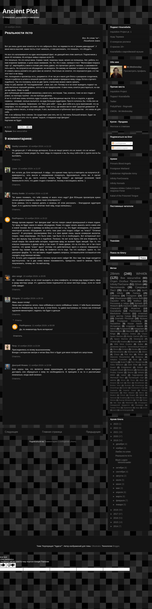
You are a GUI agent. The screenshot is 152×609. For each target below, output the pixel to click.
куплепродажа (125, 410)
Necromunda (117, 287)
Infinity (120, 293)
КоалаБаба (115, 311)
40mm (123, 380)
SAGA (141, 395)
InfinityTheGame (119, 284)
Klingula (16, 298)
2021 (116, 432)
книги (115, 410)
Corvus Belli (137, 298)
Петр (14, 346)
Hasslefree (115, 323)
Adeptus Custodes (118, 360)
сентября (121, 472)
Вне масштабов (20, 131)
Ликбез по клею (123, 451)
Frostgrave (131, 295)
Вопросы (139, 357)
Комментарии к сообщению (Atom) (60, 441)
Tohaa (145, 400)
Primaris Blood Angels (120, 163)
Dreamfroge (114, 388)
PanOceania (135, 311)
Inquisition (128, 306)
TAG (137, 400)
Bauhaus (134, 342)
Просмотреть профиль (135, 71)
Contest (125, 349)
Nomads (139, 303)
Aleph (142, 380)
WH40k (141, 273)
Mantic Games (133, 336)
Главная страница (52, 432)
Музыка (143, 318)
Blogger (116, 546)
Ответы (18, 320)
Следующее (11, 432)
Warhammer (133, 352)
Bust (135, 360)
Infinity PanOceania (119, 178)
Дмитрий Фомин (20, 365)
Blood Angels (129, 290)
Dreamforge (139, 385)
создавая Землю (134, 326)
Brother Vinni (115, 385)
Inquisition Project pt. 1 (121, 32)
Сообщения (119, 143)
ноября (119, 448)
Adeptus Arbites (129, 334)
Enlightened (126, 367)
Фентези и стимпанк (120, 126)
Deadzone (142, 316)
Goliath (140, 367)
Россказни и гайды (119, 303)
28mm (114, 273)
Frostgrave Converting (129, 321)
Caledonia (115, 295)
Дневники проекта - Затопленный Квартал (128, 347)
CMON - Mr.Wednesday (121, 111)
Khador (144, 349)
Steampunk (138, 339)
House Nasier (135, 323)
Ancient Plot (19, 11)
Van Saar (117, 403)
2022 (116, 428)
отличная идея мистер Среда (128, 314)
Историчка (115, 326)
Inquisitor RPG (117, 301)
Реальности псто (123, 456)
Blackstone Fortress (120, 313)
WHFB (144, 342)
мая (118, 488)
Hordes (135, 349)
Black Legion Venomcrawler (123, 461)
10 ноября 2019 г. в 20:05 (34, 276)
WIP (145, 295)
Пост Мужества (137, 362)
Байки (140, 344)
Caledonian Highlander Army (123, 173)
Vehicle (141, 372)
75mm (132, 380)
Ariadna (123, 342)
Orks (145, 336)
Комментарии (120, 148)
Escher (125, 388)
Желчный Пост (117, 378)
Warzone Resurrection (120, 357)
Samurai (113, 398)
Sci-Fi (144, 290)
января (119, 504)
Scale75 (124, 362)
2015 (116, 522)
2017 (116, 514)
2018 (116, 510)
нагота (113, 380)
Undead (113, 342)
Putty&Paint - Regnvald (121, 106)
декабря (120, 444)
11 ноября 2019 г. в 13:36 (40, 365)
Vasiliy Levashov (20, 146)
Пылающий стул (136, 378)
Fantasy (136, 293)
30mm (144, 352)
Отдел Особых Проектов (125, 281)
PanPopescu (18, 218)
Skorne (130, 372)
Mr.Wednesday (134, 67)
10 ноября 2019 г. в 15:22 (36, 218)
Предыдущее (93, 432)
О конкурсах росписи (120, 42)
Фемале (114, 306)
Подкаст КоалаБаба (120, 96)
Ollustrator (96, 546)
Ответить (16, 160)
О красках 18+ (117, 47)
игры (138, 408)
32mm (138, 284)
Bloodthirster (139, 383)
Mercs (141, 393)
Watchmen (130, 403)
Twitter (113, 101)
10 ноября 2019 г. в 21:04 (29, 346)
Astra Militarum (116, 365)
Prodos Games (116, 372)
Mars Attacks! (128, 393)
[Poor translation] (11, 565)
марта (119, 496)
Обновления (121, 298)
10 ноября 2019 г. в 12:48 (37, 193)
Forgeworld (125, 328)
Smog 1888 (134, 398)
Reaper (132, 395)
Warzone (130, 331)
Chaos (116, 354)
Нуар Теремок (117, 37)
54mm (113, 328)
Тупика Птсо (115, 408)
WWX (112, 375)
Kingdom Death (116, 370)
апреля (119, 492)
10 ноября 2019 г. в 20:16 (32, 298)
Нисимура (139, 405)
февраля (120, 500)
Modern (113, 395)
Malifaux (137, 301)
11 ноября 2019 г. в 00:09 (43, 325)
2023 (116, 424)
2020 (116, 436)
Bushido (128, 385)
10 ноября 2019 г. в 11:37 (29, 168)
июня (119, 484)
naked (123, 375)
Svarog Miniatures (126, 400)
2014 (116, 526)
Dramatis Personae (124, 318)
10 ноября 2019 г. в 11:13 (40, 146)
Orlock (122, 395)
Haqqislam (139, 328)
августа (120, 476)
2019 (116, 440)
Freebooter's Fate (137, 388)
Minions (130, 370)
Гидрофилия (137, 375)
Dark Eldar (133, 365)
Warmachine (116, 331)
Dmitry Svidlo (18, 193)
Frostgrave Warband (119, 168)
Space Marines (121, 339)
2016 (116, 518)
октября (120, 467)
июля (119, 480)
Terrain (141, 354)
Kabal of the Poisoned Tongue (124, 196)
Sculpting (123, 398)
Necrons (140, 370)
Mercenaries (118, 352)
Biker (129, 383)
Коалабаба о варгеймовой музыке (126, 51)
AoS (121, 383)
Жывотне (135, 308)
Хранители (128, 408)
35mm (115, 349)
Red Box (128, 354)
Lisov (14, 168)
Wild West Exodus (123, 344)
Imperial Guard (129, 390)
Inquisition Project (118, 91)
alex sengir (17, 276)
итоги (145, 408)
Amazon (113, 383)
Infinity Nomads (117, 183)
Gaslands (113, 390)
